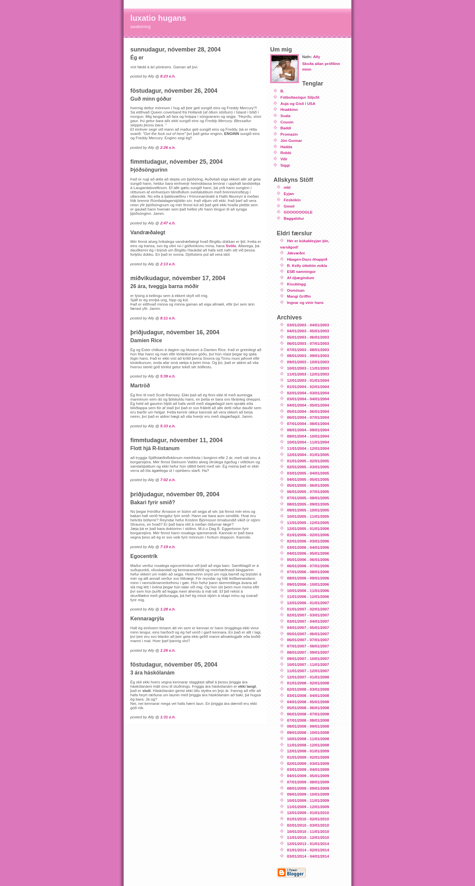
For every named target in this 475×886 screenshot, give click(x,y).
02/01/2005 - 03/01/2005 (308, 467)
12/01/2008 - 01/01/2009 (308, 751)
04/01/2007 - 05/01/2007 (308, 627)
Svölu (231, 246)
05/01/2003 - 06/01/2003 (308, 337)
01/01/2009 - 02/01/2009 (308, 757)
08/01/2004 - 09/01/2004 (308, 430)
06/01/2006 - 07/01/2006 (308, 566)
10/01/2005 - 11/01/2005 (308, 516)
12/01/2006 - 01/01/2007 (308, 603)
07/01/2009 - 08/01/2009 (308, 782)
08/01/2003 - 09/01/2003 (308, 355)
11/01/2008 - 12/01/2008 (308, 745)
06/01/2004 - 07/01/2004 (308, 417)
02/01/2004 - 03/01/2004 (308, 393)
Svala (285, 116)
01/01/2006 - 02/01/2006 (308, 535)
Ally (316, 56)
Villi (283, 159)
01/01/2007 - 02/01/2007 (308, 609)
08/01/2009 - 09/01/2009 (308, 788)
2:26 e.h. (168, 147)
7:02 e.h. (168, 479)
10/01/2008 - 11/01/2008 (308, 739)
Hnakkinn (289, 109)
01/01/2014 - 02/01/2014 (308, 850)
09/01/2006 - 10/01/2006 (308, 584)
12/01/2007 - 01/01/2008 (308, 677)
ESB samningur (301, 271)
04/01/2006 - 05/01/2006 (308, 553)
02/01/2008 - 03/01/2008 (308, 689)
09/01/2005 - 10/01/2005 (308, 510)
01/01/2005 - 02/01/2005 (308, 461)
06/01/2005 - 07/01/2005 (308, 491)
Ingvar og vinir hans (305, 302)
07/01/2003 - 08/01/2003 (308, 349)
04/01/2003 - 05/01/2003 (308, 331)
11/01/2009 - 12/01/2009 (308, 806)
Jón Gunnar (291, 140)
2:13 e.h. (168, 264)
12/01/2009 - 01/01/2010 (308, 812)
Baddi (285, 128)
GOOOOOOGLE (298, 212)
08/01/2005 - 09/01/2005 (308, 504)
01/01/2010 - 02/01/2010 (308, 819)
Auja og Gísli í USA (297, 103)
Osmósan (295, 290)
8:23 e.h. (168, 76)
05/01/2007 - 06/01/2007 (308, 634)
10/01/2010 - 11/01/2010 (308, 831)
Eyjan (289, 193)
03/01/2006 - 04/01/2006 (308, 547)
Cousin (287, 122)
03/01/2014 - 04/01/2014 (308, 856)
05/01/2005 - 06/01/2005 (308, 485)
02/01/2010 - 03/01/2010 (308, 825)
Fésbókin (292, 200)
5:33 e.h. (168, 426)
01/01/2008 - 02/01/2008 (308, 683)
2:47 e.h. (168, 223)
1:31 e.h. (168, 717)
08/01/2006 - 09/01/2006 (308, 578)
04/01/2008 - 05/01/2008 (308, 702)
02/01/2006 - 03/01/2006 (308, 541)
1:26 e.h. (168, 650)
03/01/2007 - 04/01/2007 (308, 621)
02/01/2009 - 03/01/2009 (308, 763)
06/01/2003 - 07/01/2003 (308, 343)
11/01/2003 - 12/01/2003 (308, 374)
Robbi (285, 152)
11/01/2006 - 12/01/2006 (308, 596)
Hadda (286, 147)
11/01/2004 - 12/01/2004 (308, 448)
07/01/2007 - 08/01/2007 (308, 646)
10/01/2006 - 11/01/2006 (308, 590)
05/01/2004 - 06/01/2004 (308, 411)
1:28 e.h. (168, 609)
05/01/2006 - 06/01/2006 (308, 559)
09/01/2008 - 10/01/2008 (308, 732)
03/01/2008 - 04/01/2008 (308, 695)
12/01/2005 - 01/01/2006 (308, 528)
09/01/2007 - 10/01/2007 (308, 658)
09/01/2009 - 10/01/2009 (308, 794)
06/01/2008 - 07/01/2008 (308, 714)
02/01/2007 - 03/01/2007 (308, 615)
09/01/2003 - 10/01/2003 (308, 362)
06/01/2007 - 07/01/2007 (308, 640)
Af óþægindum (300, 278)
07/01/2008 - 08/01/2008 (308, 720)
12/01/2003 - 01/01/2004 (308, 380)
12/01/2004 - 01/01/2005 (308, 454)
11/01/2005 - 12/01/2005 (308, 522)
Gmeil (289, 206)
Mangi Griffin (299, 296)
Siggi (285, 165)
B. (282, 91)
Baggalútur (294, 218)
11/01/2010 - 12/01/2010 (308, 837)
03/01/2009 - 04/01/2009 (308, 769)
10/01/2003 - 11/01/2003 (308, 368)
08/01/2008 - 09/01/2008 (308, 726)
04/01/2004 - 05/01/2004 (308, 405)
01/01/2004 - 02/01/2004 (308, 386)
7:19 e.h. (168, 546)
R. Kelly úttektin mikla (307, 265)
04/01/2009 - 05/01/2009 (308, 775)
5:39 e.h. (168, 376)
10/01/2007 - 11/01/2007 (308, 664)
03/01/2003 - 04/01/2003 (308, 325)
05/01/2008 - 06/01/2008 (308, 708)
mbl (287, 187)
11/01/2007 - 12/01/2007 (308, 671)
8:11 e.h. (168, 318)
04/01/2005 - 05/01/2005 (308, 479)
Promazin (289, 134)
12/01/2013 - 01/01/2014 (308, 843)
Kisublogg (296, 284)
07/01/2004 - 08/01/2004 (308, 423)
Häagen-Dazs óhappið (307, 259)
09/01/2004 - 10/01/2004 (308, 436)
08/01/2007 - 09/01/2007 (308, 652)
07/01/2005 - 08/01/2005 (308, 498)
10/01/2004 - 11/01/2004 (308, 442)
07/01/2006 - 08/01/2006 (308, 572)
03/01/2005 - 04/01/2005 (308, 473)
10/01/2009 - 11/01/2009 (308, 800)
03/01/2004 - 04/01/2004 (308, 399)
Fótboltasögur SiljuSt (299, 97)
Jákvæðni (296, 253)
